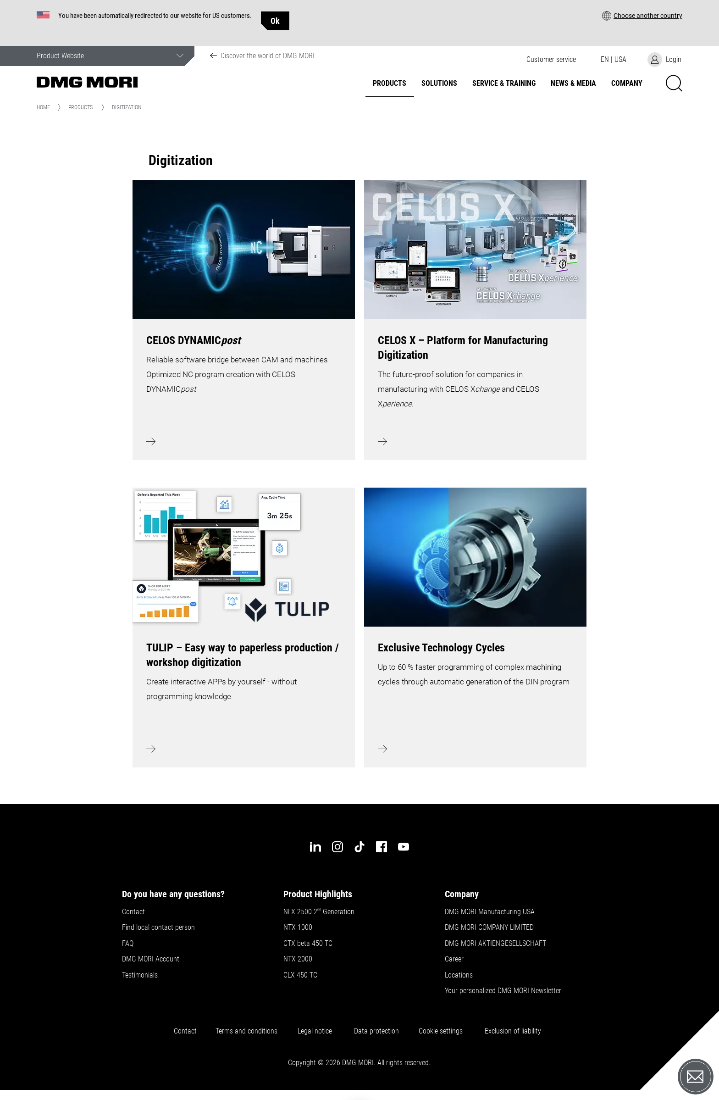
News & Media (573, 83)
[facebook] (381, 846)
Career (454, 959)
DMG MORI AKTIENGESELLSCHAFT (495, 943)
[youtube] (403, 846)
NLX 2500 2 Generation (318, 912)
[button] (642, 15)
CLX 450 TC (300, 975)
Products (389, 83)
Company (626, 83)
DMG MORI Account (150, 959)
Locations (459, 975)
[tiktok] (359, 846)
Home (43, 107)
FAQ (127, 943)
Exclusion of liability (513, 1031)
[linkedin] (315, 846)
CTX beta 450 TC (307, 943)
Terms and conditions (246, 1031)
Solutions (439, 83)
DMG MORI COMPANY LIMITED (489, 927)
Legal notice (317, 1031)
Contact (133, 912)
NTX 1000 (297, 927)
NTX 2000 (297, 959)
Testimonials (140, 975)
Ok (275, 21)
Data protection (376, 1031)
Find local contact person (158, 927)
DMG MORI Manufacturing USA (490, 912)
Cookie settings (442, 1031)
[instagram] (337, 846)
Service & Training (504, 83)
